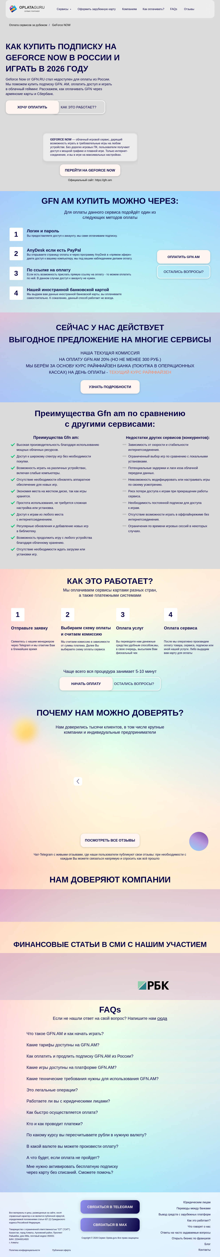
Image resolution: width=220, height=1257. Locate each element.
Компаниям (129, 9)
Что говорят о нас (199, 1226)
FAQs (173, 9)
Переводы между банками (193, 1208)
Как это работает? (198, 1220)
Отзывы (189, 9)
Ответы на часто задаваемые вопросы (185, 1232)
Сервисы (63, 9)
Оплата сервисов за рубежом (28, 25)
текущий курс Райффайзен (140, 372)
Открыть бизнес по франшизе (191, 1238)
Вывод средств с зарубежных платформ (184, 1214)
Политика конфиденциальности (24, 1250)
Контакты (204, 1249)
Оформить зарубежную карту (97, 9)
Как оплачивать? (153, 9)
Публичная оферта (61, 1250)
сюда (162, 1018)
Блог (208, 1244)
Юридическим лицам (196, 1202)
